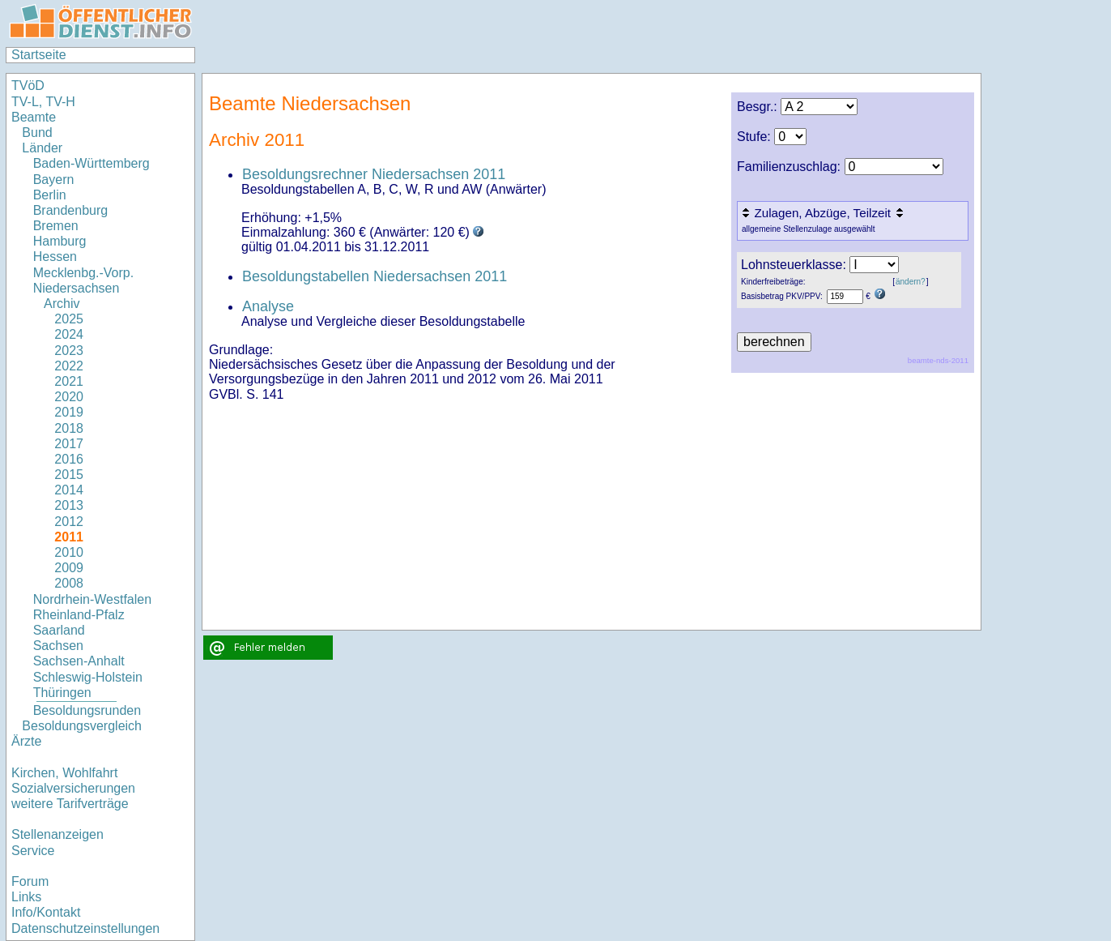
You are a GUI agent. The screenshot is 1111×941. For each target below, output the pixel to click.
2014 (68, 490)
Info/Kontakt (45, 912)
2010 (68, 552)
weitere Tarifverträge (70, 804)
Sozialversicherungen (73, 788)
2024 (68, 334)
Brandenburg (71, 210)
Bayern (53, 179)
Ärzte (26, 741)
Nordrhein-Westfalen (92, 599)
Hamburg (60, 241)
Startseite (38, 55)
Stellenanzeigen (57, 834)
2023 (68, 350)
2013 (68, 505)
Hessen (55, 256)
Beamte (33, 117)
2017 (68, 444)
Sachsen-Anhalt (79, 661)
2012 (68, 521)
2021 (68, 381)
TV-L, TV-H (43, 102)
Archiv (61, 303)
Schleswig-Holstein (88, 677)
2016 (68, 459)
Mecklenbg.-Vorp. (83, 273)
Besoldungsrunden (87, 710)
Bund (37, 132)
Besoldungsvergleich (82, 726)
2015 (68, 474)
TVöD (28, 85)
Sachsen (58, 645)
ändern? (911, 281)
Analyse (268, 306)
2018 (68, 428)
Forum (30, 881)
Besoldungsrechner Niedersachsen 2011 (373, 174)
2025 (68, 319)
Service (32, 851)
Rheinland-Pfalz (79, 615)
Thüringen (62, 692)
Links (26, 897)
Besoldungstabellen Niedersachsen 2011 (374, 276)
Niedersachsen (76, 288)
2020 (68, 397)
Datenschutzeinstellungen (85, 928)
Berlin (49, 195)
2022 (68, 366)
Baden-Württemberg (91, 163)
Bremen (56, 226)
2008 (68, 583)
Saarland (59, 630)
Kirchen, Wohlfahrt (64, 773)
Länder (42, 148)
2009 (68, 568)
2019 (68, 412)
